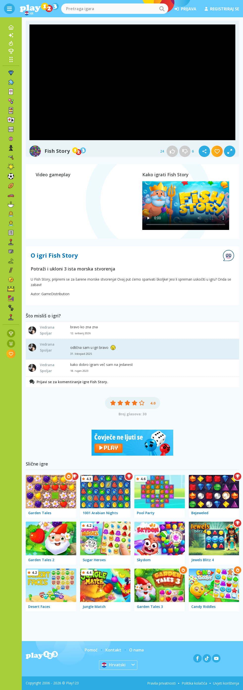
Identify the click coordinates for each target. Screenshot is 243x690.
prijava (185, 9)
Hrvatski (113, 665)
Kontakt (113, 650)
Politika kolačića (194, 683)
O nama (136, 650)
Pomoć (91, 650)
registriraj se (222, 9)
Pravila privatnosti (161, 683)
